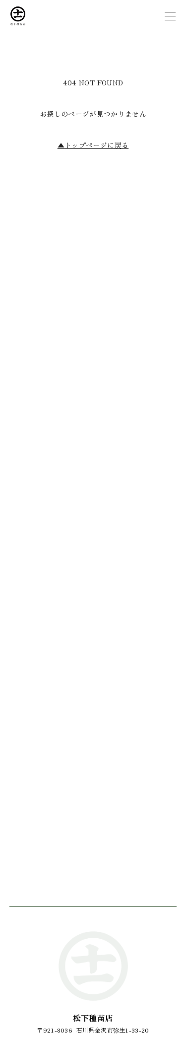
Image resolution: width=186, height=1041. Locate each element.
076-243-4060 (93, 696)
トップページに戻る (93, 145)
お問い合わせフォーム (93, 799)
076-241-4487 (93, 756)
